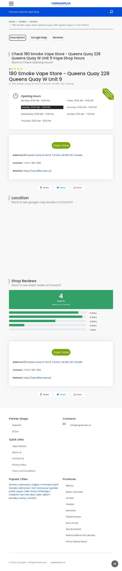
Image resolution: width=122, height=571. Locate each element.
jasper (20, 491)
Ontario (70, 498)
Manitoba (71, 510)
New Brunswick (73, 529)
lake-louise (31, 491)
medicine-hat (16, 494)
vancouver (24, 484)
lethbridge (43, 491)
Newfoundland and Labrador (80, 535)
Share (44, 187)
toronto (34, 21)
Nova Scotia (72, 522)
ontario (22, 21)
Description (17, 37)
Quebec (70, 504)
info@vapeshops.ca (80, 425)
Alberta (69, 485)
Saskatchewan (73, 516)
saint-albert (43, 494)
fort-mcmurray (40, 488)
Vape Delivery (19, 446)
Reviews (58, 37)
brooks (13, 488)
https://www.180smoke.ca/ (37, 170)
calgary (35, 484)
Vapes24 (16, 425)
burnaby (13, 498)
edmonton (24, 488)
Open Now (61, 145)
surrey (22, 498)
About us (16, 452)
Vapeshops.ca (58, 562)
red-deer (30, 494)
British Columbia (74, 491)
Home (12, 21)
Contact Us (18, 458)
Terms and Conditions (23, 470)
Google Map (39, 37)
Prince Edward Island (76, 541)
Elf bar (15, 431)
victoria (31, 498)
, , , (43, 84)
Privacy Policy (19, 464)
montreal (46, 484)
